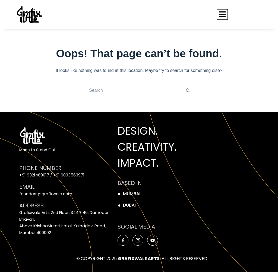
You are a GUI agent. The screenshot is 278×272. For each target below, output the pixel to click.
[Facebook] (123, 240)
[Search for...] (133, 90)
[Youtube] (152, 240)
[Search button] (187, 90)
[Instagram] (137, 240)
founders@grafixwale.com (45, 194)
